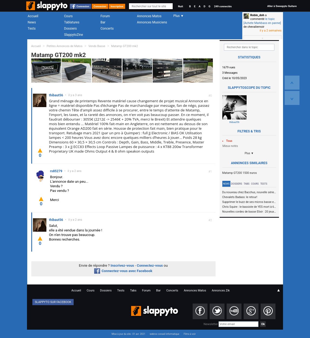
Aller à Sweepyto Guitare (282, 6)
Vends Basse (96, 46)
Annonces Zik (221, 290)
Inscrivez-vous (122, 265)
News (32, 22)
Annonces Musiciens (152, 22)
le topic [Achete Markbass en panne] (262, 20)
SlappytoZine (73, 35)
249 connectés (222, 6)
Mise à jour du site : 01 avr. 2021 (128, 334)
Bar (103, 22)
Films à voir (190, 334)
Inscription (117, 6)
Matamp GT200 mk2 (124, 46)
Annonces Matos (149, 16)
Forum (105, 16)
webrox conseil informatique (164, 334)
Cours (68, 16)
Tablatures (72, 22)
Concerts (107, 28)
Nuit (180, 6)
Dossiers (70, 28)
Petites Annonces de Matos (65, 46)
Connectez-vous (150, 265)
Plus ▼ (249, 153)
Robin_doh (257, 15)
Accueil (33, 16)
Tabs (246, 183)
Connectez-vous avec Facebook (123, 271)
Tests (32, 28)
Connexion (83, 6)
